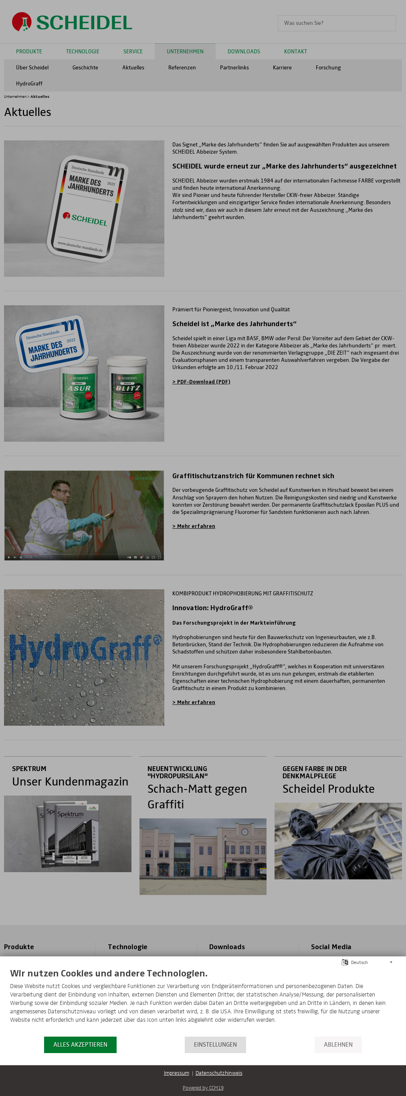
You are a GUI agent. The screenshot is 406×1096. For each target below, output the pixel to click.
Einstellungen (215, 1044)
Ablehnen (338, 1044)
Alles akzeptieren (80, 1044)
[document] (203, 1001)
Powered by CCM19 (203, 1088)
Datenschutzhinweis (219, 1073)
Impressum (176, 1073)
